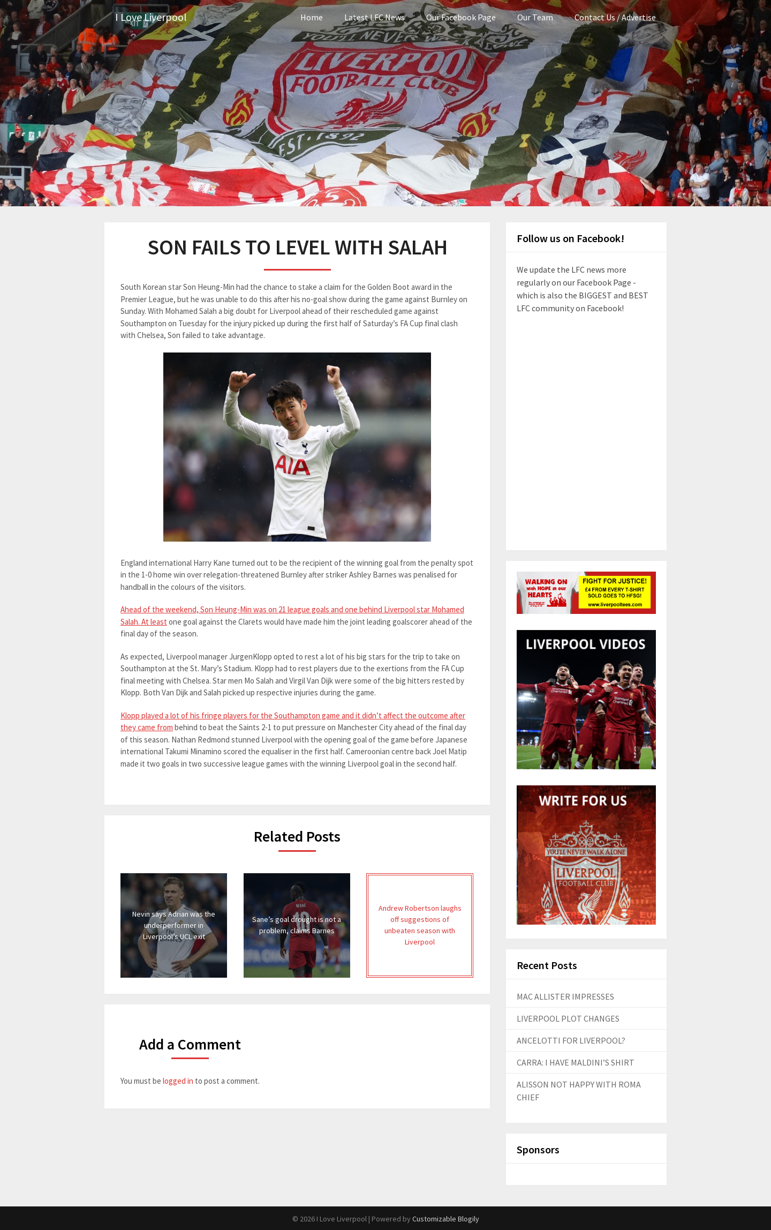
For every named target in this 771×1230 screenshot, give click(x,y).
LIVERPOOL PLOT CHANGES (568, 1018)
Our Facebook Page (461, 17)
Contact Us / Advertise (615, 17)
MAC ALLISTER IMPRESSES (565, 996)
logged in (178, 1081)
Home (311, 17)
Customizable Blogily (445, 1219)
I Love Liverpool (151, 17)
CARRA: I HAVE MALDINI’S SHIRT (575, 1062)
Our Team (535, 17)
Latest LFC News (374, 17)
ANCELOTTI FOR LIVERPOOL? (571, 1040)
